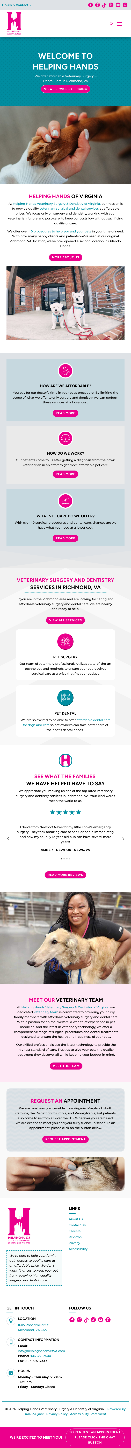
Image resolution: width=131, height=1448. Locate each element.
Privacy (74, 1243)
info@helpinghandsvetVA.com (41, 1351)
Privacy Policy (57, 1414)
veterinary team (46, 1012)
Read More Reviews (65, 875)
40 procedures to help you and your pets (60, 231)
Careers (75, 1231)
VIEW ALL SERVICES (65, 620)
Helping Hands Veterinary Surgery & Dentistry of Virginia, (57, 204)
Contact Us (77, 1225)
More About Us (65, 257)
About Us (76, 1219)
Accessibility (78, 1249)
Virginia (102, 1007)
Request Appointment (65, 1139)
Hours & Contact (15, 5)
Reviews (75, 1237)
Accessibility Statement (88, 1414)
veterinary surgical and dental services (69, 208)
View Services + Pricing (65, 89)
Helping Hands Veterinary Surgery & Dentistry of (59, 1007)
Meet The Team (66, 1066)
